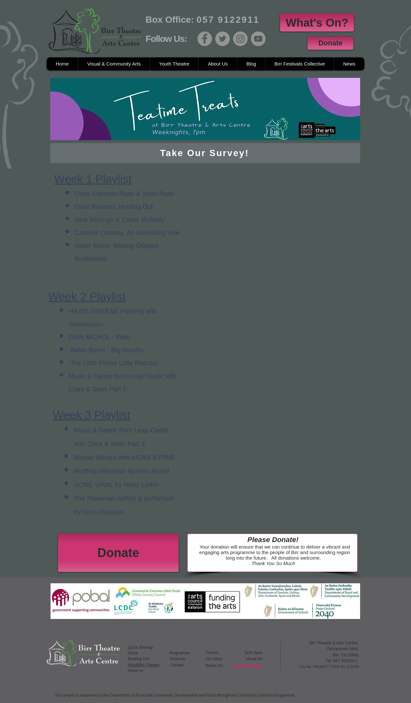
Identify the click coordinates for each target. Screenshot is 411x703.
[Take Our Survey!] (205, 153)
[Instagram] (240, 38)
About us (135, 670)
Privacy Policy (248, 665)
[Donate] (330, 43)
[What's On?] (317, 22)
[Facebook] (204, 38)
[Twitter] (222, 38)
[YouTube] (258, 38)
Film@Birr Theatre (143, 665)
